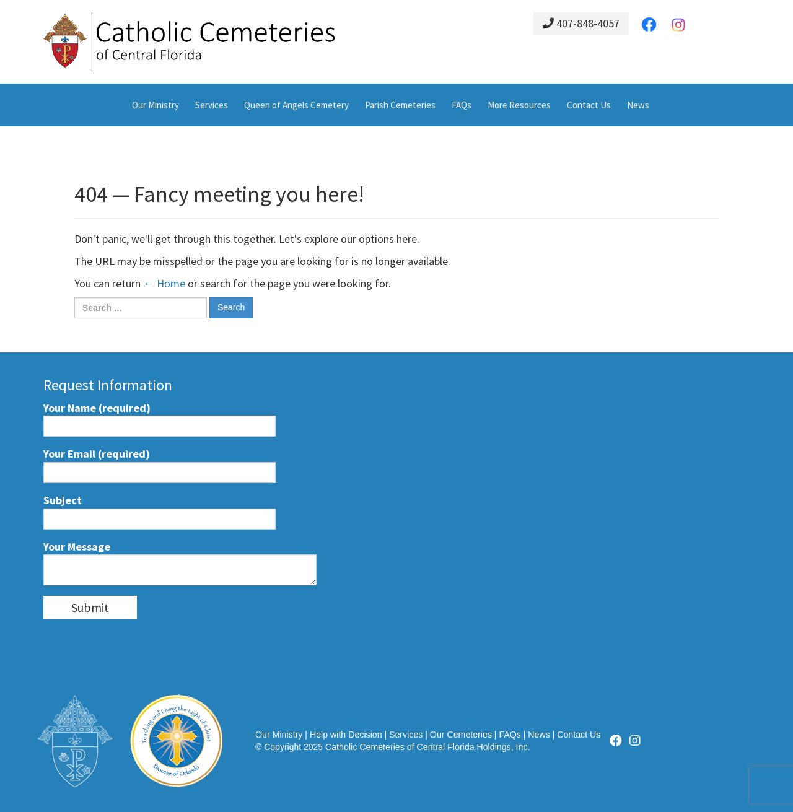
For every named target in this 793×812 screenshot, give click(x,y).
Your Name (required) (159, 419)
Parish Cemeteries (400, 105)
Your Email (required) (159, 465)
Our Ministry (155, 105)
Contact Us (589, 105)
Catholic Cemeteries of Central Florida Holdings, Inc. (427, 747)
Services (211, 105)
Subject (159, 511)
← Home (164, 283)
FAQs (461, 105)
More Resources (519, 105)
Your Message (180, 562)
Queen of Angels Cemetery (296, 105)
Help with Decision (346, 735)
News (638, 105)
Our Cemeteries (461, 735)
